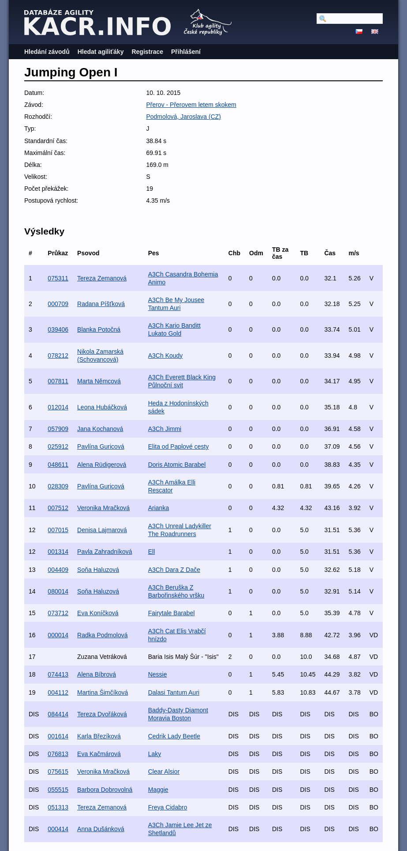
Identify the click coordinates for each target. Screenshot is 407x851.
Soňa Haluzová (98, 569)
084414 (58, 714)
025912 (58, 446)
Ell (151, 551)
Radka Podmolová (102, 635)
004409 (58, 569)
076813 (58, 753)
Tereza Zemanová (102, 278)
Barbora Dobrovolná (104, 789)
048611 (58, 464)
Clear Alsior (164, 771)
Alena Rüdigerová (101, 464)
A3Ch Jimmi (164, 428)
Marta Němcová (99, 381)
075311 (58, 278)
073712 (58, 613)
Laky (154, 753)
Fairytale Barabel (171, 613)
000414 (58, 828)
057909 (58, 428)
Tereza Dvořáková (102, 714)
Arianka (158, 507)
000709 (58, 303)
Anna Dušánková (100, 828)
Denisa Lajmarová (102, 529)
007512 (58, 507)
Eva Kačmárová (99, 753)
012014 (58, 407)
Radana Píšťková (101, 303)
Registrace (147, 51)
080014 (58, 591)
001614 (58, 736)
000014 (58, 635)
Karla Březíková (99, 736)
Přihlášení (186, 51)
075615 (58, 771)
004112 (58, 692)
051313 (58, 807)
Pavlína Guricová (100, 446)
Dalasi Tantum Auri (173, 692)
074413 (58, 674)
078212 (58, 355)
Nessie (157, 674)
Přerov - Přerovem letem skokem (191, 104)
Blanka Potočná (98, 329)
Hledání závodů (47, 51)
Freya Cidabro (167, 807)
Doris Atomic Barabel (177, 464)
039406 (58, 329)
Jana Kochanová (100, 428)
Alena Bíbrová (96, 674)
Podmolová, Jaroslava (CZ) (183, 116)
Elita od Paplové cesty (178, 446)
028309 (58, 486)
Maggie (158, 789)
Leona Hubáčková (102, 407)
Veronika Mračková (103, 507)
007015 (58, 529)
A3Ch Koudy (165, 355)
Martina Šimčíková (102, 692)
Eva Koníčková (97, 613)
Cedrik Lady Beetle (174, 736)
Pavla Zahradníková (104, 551)
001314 (58, 551)
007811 (58, 381)
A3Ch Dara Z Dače (174, 569)
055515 (58, 789)
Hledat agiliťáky (101, 51)
